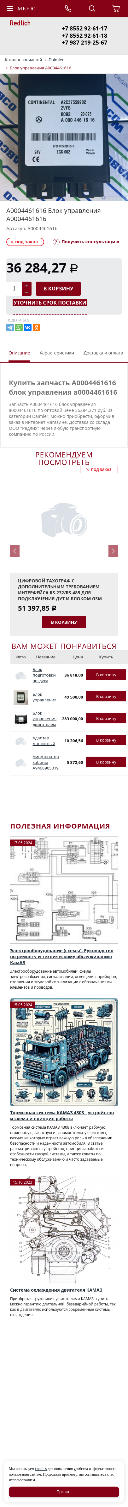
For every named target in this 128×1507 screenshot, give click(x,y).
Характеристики (57, 353)
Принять (64, 1492)
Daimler (56, 59)
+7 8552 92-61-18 (84, 35)
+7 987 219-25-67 (84, 42)
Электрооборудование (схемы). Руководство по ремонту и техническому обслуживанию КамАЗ (61, 956)
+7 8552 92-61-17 (84, 28)
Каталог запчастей (23, 59)
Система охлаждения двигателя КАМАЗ (56, 1290)
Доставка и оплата (103, 353)
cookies (41, 1468)
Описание (19, 353)
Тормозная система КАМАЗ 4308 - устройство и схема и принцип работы (62, 1115)
